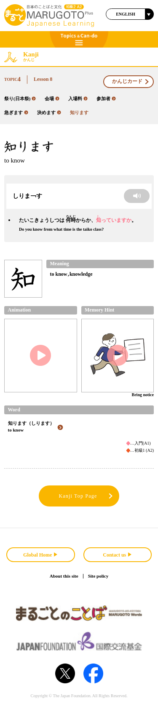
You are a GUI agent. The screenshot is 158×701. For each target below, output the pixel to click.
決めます (49, 112)
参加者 (106, 98)
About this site (64, 575)
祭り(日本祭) (20, 98)
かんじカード (131, 81)
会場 (52, 98)
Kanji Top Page (86, 496)
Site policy (98, 575)
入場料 (78, 98)
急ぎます (16, 112)
